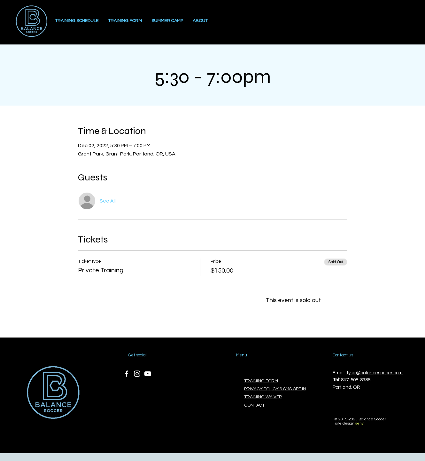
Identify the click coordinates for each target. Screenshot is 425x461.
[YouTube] (147, 374)
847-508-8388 (355, 380)
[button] (167, 21)
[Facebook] (126, 374)
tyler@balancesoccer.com (374, 372)
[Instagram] (137, 374)
